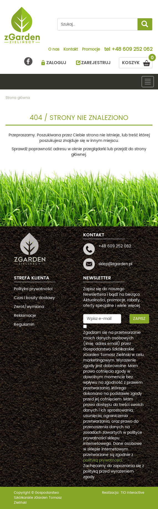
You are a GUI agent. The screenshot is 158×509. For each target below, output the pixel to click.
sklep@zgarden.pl (115, 264)
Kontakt (70, 49)
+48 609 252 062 (131, 49)
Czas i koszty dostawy (34, 298)
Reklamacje (25, 315)
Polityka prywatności (33, 289)
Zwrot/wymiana (29, 307)
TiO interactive (132, 492)
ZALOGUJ (56, 62)
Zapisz (139, 318)
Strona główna (18, 98)
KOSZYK (137, 61)
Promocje (91, 49)
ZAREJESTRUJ (96, 62)
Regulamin (24, 324)
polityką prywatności (102, 460)
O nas (53, 49)
